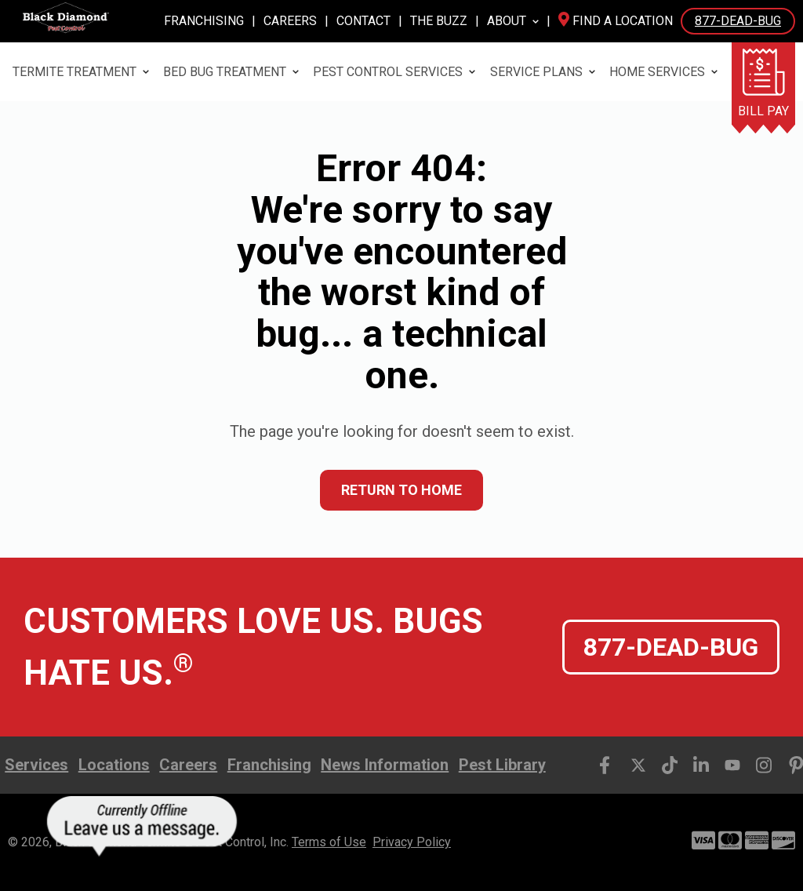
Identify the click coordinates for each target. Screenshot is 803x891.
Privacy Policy (411, 842)
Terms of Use (329, 842)
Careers (290, 20)
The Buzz (438, 20)
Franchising (204, 20)
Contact (363, 20)
